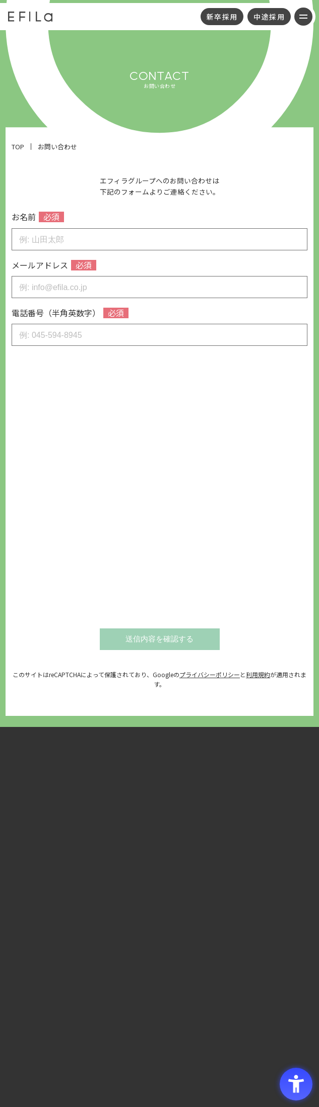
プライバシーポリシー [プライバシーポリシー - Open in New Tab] (209, 674)
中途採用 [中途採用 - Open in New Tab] (269, 17)
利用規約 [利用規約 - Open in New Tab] (258, 674)
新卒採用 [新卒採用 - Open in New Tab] (222, 17)
